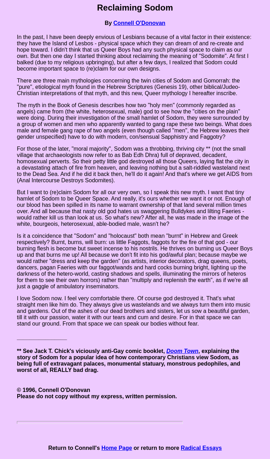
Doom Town (182, 351)
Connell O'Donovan (140, 23)
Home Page (117, 448)
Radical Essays (201, 448)
